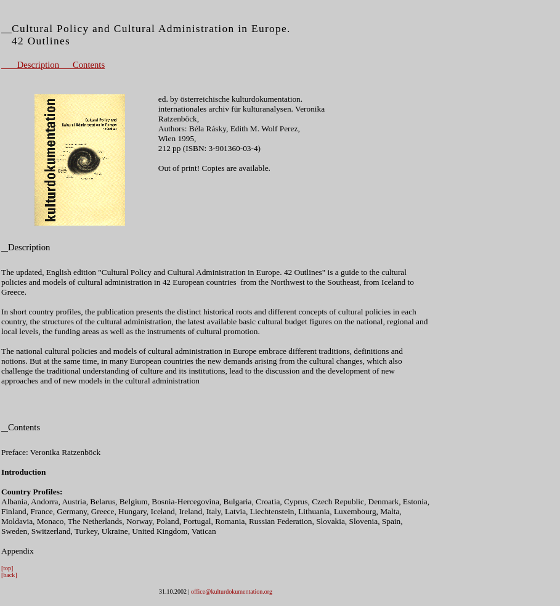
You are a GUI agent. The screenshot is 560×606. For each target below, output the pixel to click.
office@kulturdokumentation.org (231, 591)
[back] (9, 574)
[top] (7, 568)
